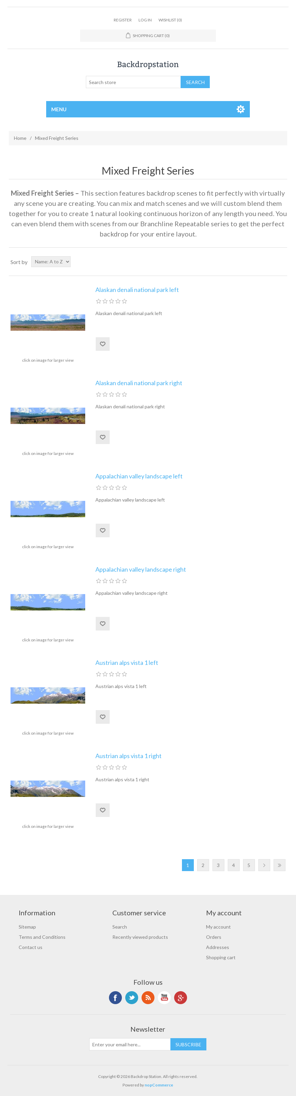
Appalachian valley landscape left (139, 476)
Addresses (217, 947)
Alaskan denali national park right (138, 383)
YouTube (164, 997)
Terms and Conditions (42, 937)
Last (279, 865)
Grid (269, 261)
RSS (148, 997)
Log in (145, 19)
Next (264, 865)
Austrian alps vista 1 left (126, 662)
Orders (213, 937)
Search (119, 927)
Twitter (131, 997)
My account (218, 927)
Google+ (180, 997)
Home (20, 138)
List (281, 261)
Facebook (115, 997)
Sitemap (27, 927)
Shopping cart (221, 957)
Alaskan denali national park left (137, 289)
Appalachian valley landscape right (140, 569)
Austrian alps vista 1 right (128, 755)
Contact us (30, 947)
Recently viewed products (140, 937)
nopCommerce (159, 1084)
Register (123, 19)
